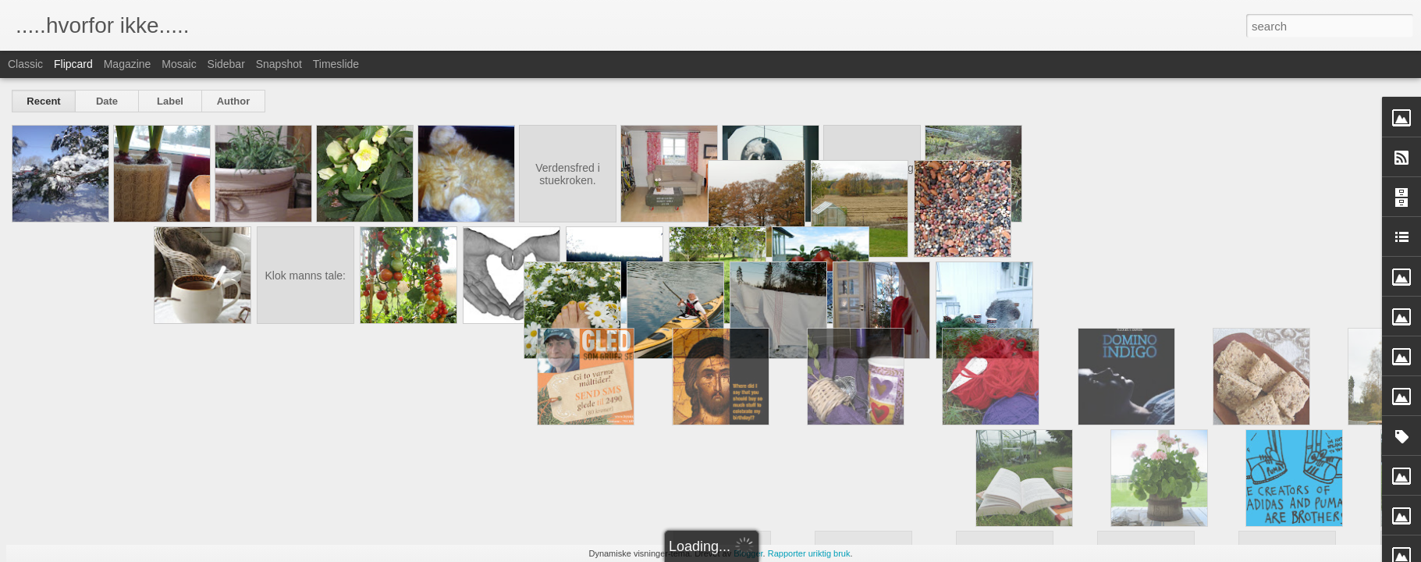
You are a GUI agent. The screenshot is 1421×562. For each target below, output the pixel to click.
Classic (25, 64)
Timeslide (336, 64)
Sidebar (226, 64)
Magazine (127, 64)
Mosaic (179, 64)
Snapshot (279, 64)
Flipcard (73, 64)
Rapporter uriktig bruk (809, 553)
